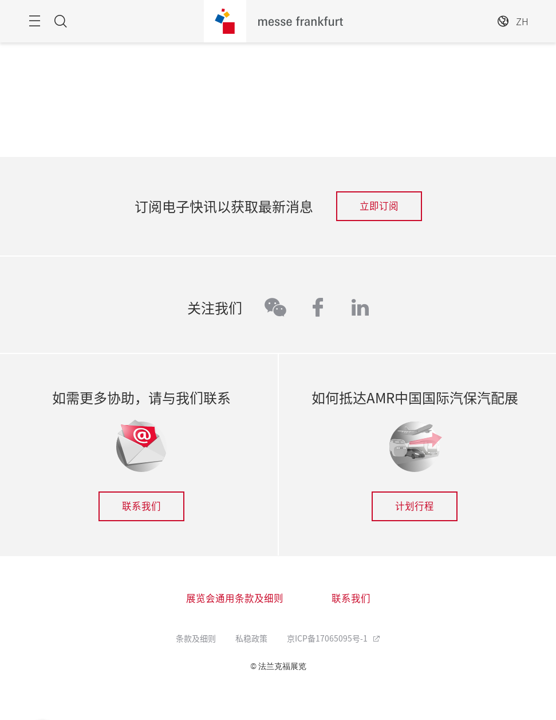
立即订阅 (379, 206)
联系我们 (141, 506)
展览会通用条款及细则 (234, 598)
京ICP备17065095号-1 (328, 638)
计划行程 (414, 506)
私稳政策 (251, 638)
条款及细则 (196, 638)
